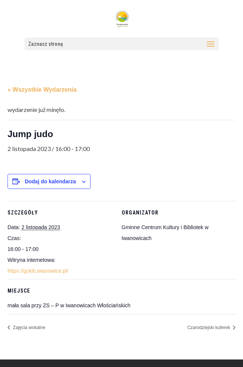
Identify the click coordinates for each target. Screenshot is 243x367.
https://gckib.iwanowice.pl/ (38, 271)
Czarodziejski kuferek (209, 327)
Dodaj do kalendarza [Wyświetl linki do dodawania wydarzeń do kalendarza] (50, 181)
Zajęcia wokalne (28, 327)
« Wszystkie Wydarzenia (42, 89)
